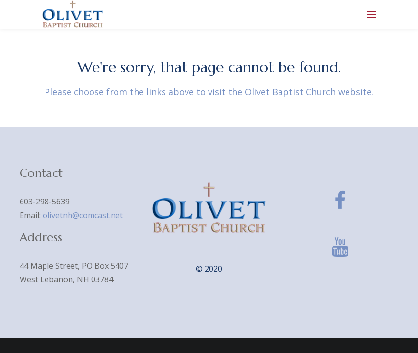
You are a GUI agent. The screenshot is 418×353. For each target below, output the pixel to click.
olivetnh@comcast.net (83, 215)
